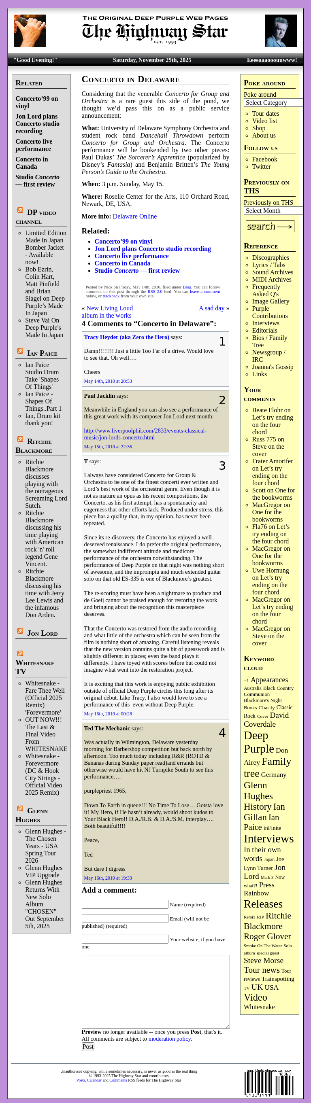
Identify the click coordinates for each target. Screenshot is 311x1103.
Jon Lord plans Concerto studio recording (37, 123)
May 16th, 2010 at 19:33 (108, 878)
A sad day (211, 308)
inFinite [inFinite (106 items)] (272, 828)
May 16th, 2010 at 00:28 (108, 714)
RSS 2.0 (155, 291)
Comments (118, 1080)
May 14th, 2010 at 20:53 (108, 381)
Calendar (94, 1080)
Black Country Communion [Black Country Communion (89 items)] (269, 691)
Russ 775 (264, 439)
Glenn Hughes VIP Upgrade (43, 871)
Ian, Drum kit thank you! (42, 419)
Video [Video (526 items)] (255, 997)
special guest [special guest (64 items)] (268, 952)
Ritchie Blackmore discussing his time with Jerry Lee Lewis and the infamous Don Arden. (44, 593)
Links (259, 374)
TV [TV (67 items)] (247, 988)
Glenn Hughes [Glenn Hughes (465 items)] (258, 790)
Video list (264, 120)
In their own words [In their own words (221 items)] (262, 854)
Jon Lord (42, 633)
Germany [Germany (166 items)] (274, 774)
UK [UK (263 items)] (257, 986)
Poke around (260, 94)
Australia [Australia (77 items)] (253, 688)
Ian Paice (42, 353)
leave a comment (205, 291)
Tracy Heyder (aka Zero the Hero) (126, 337)
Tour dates (265, 113)
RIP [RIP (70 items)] (260, 916)
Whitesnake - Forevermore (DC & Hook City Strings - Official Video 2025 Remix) (43, 774)
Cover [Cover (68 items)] (262, 716)
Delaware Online (135, 216)
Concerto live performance (33, 145)
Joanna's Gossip (273, 366)
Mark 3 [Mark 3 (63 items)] (267, 877)
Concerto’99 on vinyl (124, 241)
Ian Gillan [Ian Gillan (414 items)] (264, 812)
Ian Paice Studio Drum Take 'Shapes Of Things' (42, 375)
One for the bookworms (273, 494)
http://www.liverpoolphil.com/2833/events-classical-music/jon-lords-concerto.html (145, 434)
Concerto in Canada (31, 163)
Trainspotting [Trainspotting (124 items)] (278, 979)
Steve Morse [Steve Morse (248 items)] (263, 960)
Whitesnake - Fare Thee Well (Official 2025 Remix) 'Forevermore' (45, 698)
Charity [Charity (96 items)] (266, 707)
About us (264, 135)
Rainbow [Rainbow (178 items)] (256, 893)
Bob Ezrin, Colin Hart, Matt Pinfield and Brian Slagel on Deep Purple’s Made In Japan (45, 291)
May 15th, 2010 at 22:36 (108, 447)
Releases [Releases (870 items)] (263, 903)
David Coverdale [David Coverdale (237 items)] (266, 719)
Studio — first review (37, 181)
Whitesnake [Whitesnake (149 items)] (259, 1007)
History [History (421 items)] (258, 807)
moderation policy (170, 1038)
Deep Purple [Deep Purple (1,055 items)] (259, 742)
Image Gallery (271, 301)
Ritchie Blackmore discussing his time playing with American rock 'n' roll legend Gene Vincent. (44, 538)
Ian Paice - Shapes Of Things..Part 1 (43, 401)
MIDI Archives (272, 279)
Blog (187, 287)
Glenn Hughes (31, 815)
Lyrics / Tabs (268, 264)
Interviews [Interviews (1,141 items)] (269, 838)
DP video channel (35, 216)
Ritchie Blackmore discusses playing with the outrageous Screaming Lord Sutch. (46, 483)
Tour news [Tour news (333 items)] (262, 970)
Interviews (266, 323)
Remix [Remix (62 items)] (249, 917)
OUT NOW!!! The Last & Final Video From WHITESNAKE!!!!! (52, 734)
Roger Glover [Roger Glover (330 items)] (267, 936)
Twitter (261, 166)
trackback (111, 296)
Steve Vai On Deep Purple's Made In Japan (44, 327)
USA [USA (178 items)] (271, 987)
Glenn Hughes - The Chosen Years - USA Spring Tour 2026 (45, 846)
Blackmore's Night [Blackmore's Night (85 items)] (263, 700)
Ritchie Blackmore (33, 445)
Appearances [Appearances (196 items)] (269, 680)
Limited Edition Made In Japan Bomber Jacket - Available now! (45, 247)
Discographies (271, 257)
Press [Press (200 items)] (267, 885)
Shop (259, 128)
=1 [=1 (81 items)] (246, 680)
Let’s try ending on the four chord (272, 424)
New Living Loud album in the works (107, 312)
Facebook (264, 159)
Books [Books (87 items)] (250, 708)
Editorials (264, 330)
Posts (81, 1080)
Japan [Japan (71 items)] (269, 859)
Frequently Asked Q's (266, 290)
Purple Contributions (270, 312)
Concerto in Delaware (131, 79)
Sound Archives (273, 272)
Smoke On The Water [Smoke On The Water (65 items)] (263, 945)
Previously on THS (268, 202)
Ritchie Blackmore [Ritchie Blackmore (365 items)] (267, 920)
